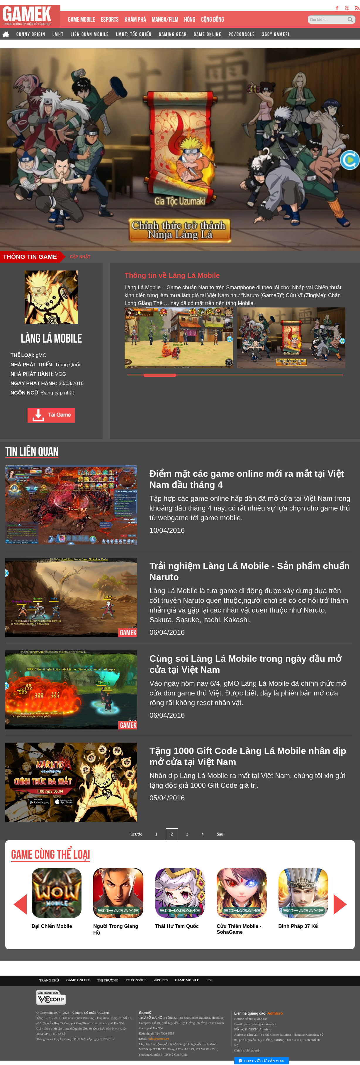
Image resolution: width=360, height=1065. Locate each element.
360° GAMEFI (275, 33)
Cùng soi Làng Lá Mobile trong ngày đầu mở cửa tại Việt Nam (245, 664)
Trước (136, 834)
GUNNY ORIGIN (30, 33)
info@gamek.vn (158, 1038)
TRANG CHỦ (49, 980)
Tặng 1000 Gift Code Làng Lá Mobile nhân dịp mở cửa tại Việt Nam (248, 756)
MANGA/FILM (165, 18)
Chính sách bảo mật (247, 1050)
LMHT (58, 33)
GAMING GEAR (173, 33)
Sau (220, 834)
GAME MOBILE (81, 18)
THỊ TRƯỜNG (107, 980)
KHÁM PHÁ (135, 18)
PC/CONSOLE (242, 33)
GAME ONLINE (208, 33)
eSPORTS (110, 18)
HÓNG (189, 18)
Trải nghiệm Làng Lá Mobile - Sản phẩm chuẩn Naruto (250, 571)
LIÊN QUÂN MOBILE (90, 33)
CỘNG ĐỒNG (212, 18)
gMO (41, 355)
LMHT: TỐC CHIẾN (134, 33)
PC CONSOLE (136, 980)
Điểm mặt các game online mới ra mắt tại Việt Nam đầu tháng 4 (247, 479)
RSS (209, 980)
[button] (340, 904)
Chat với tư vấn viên (261, 1061)
